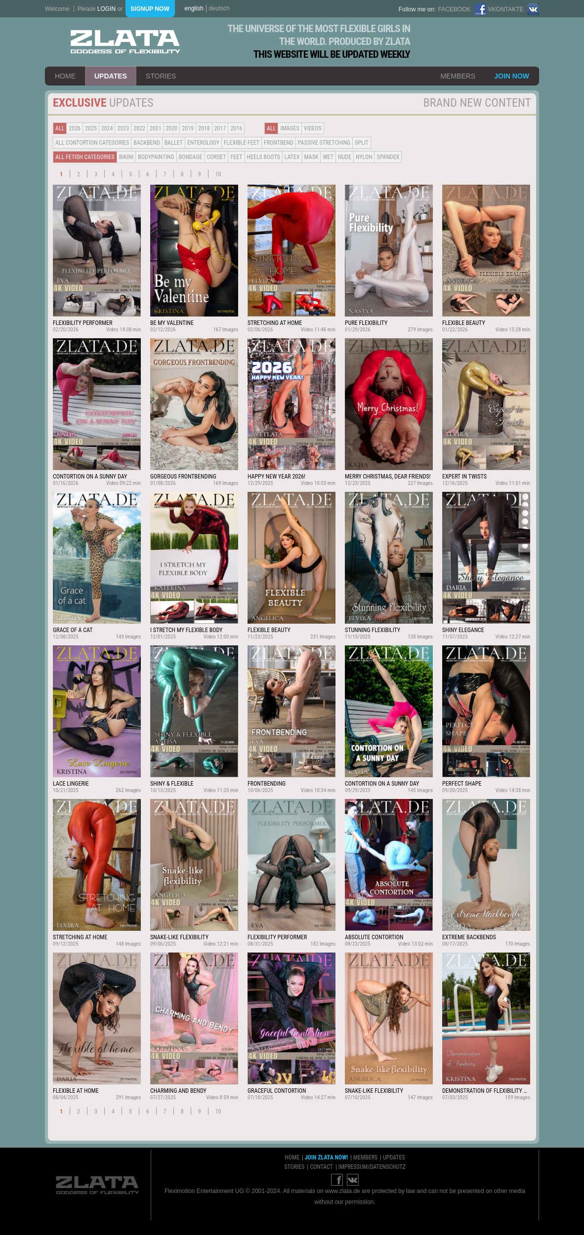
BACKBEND (146, 142)
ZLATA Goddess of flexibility (125, 41)
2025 (91, 128)
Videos (313, 128)
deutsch (219, 8)
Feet (236, 157)
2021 (156, 128)
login (106, 8)
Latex (292, 157)
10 (218, 174)
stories (161, 76)
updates (110, 76)
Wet (328, 157)
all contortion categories (92, 142)
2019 (188, 128)
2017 (220, 128)
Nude (344, 157)
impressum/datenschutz (372, 1166)
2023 (123, 128)
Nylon (364, 157)
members (457, 76)
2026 (75, 128)
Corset (216, 157)
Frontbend (278, 142)
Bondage (191, 157)
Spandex (387, 157)
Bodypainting (156, 157)
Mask (311, 157)
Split (362, 142)
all (59, 128)
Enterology (203, 142)
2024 (107, 128)
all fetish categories (85, 157)
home (65, 76)
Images (289, 128)
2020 (172, 128)
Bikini (126, 157)
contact (321, 1166)
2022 (139, 128)
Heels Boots (263, 157)
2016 (236, 128)
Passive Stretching (324, 142)
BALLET (174, 142)
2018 (204, 128)
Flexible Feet (241, 142)
